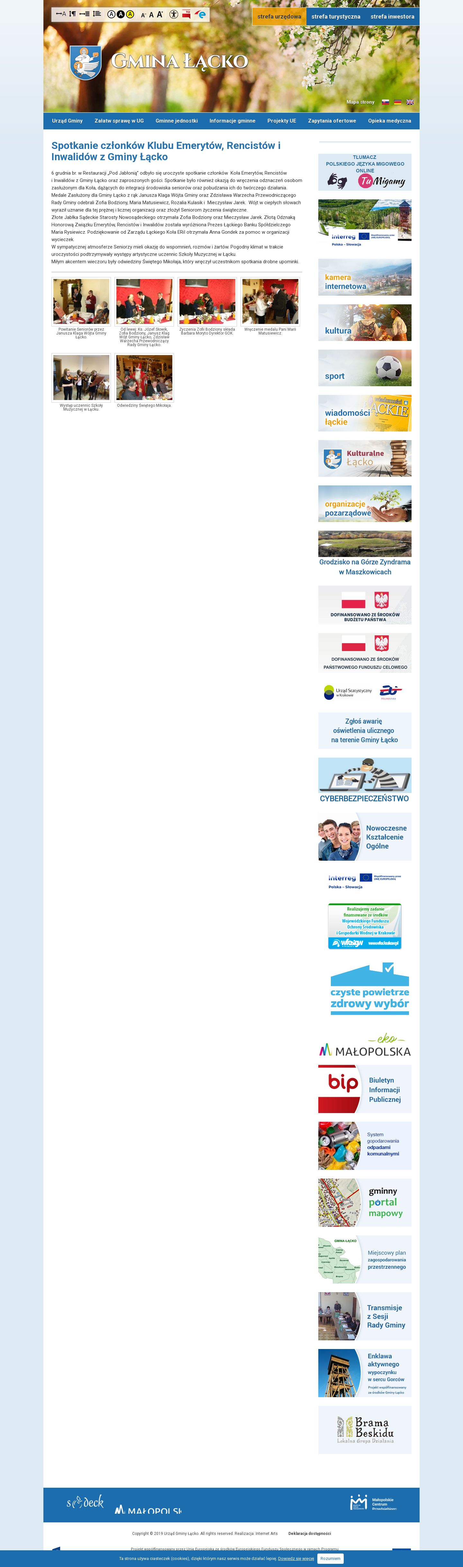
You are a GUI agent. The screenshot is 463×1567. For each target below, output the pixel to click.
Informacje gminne (233, 120)
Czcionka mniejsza (144, 14)
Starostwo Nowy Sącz (112, 1503)
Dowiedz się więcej (296, 1558)
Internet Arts (267, 1531)
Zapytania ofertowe (333, 120)
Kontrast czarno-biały (121, 14)
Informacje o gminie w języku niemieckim (398, 102)
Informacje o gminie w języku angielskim (410, 102)
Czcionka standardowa (152, 14)
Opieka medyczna (390, 120)
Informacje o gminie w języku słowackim (385, 102)
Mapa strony (361, 102)
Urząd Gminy (66, 120)
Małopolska (230, 1502)
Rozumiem (330, 1558)
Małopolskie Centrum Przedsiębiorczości (346, 1502)
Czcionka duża (160, 14)
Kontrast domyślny (111, 14)
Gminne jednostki (176, 120)
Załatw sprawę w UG (118, 120)
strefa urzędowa (279, 16)
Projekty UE (282, 120)
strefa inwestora (392, 16)
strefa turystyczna (336, 16)
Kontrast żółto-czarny (130, 14)
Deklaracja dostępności (309, 1531)
